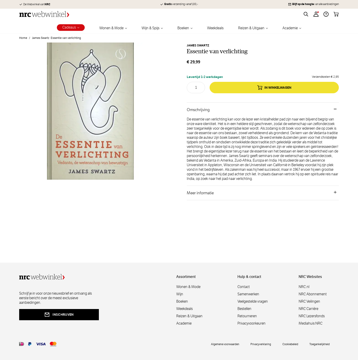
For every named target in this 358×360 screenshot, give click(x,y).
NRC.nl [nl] (304, 286)
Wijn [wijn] (179, 294)
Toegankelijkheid (319, 344)
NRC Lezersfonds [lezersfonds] (312, 316)
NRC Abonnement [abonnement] (313, 294)
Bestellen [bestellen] (244, 308)
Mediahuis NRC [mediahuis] (310, 323)
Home (23, 38)
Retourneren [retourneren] (247, 316)
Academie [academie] (184, 323)
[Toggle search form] (306, 14)
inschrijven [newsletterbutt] (59, 314)
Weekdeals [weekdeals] (184, 308)
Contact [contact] (243, 286)
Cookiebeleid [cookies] (290, 344)
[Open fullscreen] (90, 114)
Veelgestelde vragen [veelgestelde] (252, 301)
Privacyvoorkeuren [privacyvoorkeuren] (251, 323)
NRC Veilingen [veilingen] (309, 301)
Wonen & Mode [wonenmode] (188, 286)
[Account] (316, 14)
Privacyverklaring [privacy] (260, 344)
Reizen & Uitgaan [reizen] (189, 316)
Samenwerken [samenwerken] (248, 294)
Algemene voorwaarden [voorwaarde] (225, 344)
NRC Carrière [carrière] (308, 308)
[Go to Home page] (44, 14)
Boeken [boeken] (182, 301)
